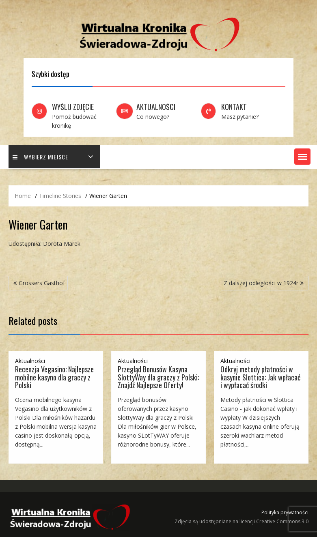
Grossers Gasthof (42, 283)
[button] (302, 156)
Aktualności (30, 361)
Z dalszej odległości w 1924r (261, 283)
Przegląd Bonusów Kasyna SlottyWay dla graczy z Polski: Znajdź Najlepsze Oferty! (158, 377)
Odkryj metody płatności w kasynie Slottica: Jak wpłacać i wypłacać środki (260, 377)
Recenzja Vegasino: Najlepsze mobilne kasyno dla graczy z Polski (54, 377)
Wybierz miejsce (40, 157)
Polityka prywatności (284, 512)
